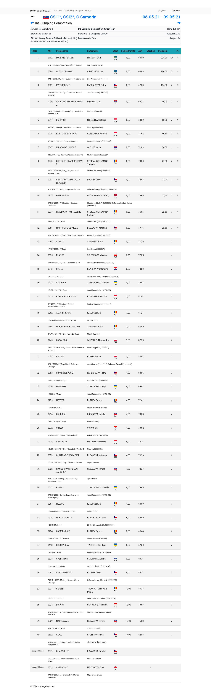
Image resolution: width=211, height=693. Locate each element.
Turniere (58, 10)
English (160, 10)
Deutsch (174, 10)
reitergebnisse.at (40, 10)
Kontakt (88, 10)
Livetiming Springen (73, 10)
